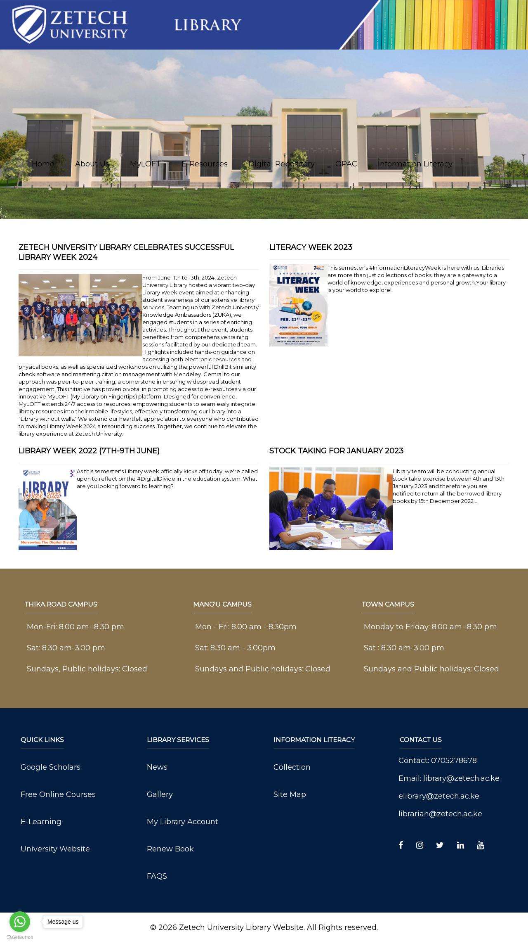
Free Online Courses (58, 794)
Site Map (289, 794)
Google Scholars (50, 767)
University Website (55, 849)
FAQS (157, 876)
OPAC (346, 163)
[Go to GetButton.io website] (20, 937)
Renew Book (170, 849)
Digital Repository (281, 163)
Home (43, 163)
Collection (292, 767)
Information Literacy (415, 163)
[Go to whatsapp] (19, 921)
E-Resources (205, 163)
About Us (92, 163)
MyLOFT (145, 163)
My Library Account (182, 821)
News (157, 767)
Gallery (160, 794)
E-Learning (41, 821)
